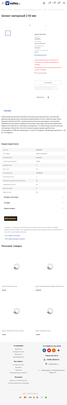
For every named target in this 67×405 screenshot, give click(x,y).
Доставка (18, 367)
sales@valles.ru (53, 364)
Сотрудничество (18, 352)
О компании (18, 346)
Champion (37, 48)
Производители (18, 357)
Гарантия (18, 370)
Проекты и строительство (18, 380)
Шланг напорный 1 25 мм (9, 286)
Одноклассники (54, 350)
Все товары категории (12, 235)
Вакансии (18, 349)
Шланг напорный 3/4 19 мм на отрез (12, 331)
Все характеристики (40, 55)
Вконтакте (44, 350)
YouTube (49, 350)
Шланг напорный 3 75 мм (42, 331)
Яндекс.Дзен (58, 350)
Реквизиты (18, 354)
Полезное (18, 377)
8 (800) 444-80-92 (53, 360)
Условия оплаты (18, 365)
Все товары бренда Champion (15, 239)
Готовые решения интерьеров (18, 383)
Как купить (18, 361)
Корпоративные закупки (18, 373)
